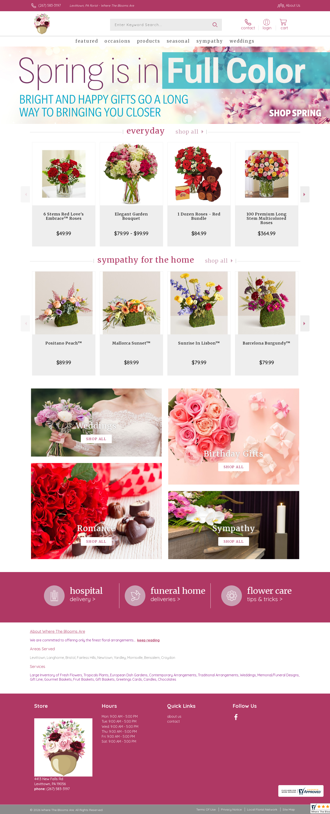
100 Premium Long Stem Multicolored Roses (266, 218)
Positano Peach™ (63, 343)
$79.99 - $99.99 (131, 233)
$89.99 (63, 362)
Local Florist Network (262, 809)
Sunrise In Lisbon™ (199, 343)
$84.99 (198, 233)
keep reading (148, 640)
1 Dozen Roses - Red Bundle (199, 216)
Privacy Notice (231, 809)
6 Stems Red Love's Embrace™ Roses (64, 216)
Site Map (289, 809)
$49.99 (63, 233)
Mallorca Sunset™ (131, 343)
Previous (25, 194)
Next (305, 194)
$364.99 (267, 233)
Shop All (187, 131)
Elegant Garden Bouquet (131, 216)
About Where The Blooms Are (57, 631)
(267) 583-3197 (49, 5)
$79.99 (199, 362)
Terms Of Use (206, 809)
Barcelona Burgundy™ (266, 343)
